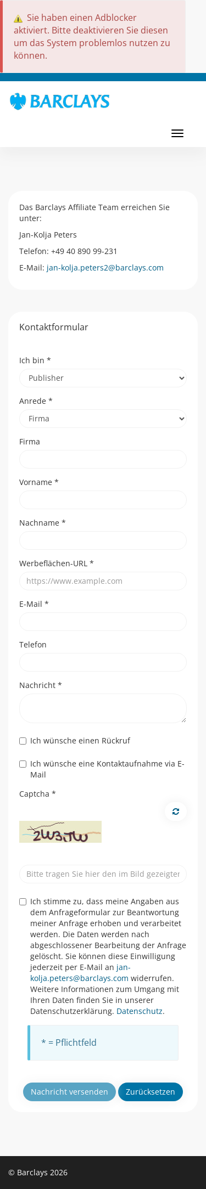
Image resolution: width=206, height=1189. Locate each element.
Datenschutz (139, 1011)
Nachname (42, 522)
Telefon (33, 644)
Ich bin (35, 360)
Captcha (37, 793)
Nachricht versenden (69, 1091)
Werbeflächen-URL (56, 563)
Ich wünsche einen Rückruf (74, 740)
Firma (29, 441)
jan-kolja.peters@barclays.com (80, 972)
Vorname (39, 482)
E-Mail (34, 604)
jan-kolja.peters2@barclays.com (105, 267)
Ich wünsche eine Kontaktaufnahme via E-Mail (102, 769)
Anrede (36, 401)
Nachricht (40, 685)
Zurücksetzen (150, 1091)
